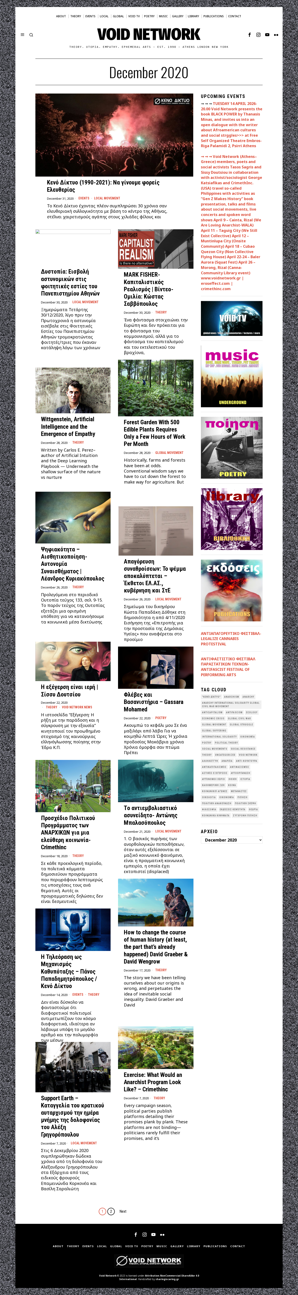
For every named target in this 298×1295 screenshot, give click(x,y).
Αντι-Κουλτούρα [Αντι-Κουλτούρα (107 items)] (246, 761)
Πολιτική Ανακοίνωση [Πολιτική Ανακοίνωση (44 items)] (216, 803)
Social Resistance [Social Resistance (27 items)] (243, 749)
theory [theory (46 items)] (207, 755)
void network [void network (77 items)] (248, 755)
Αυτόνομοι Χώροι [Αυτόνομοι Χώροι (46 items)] (213, 779)
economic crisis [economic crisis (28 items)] (213, 718)
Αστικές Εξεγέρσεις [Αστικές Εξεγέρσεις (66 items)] (214, 773)
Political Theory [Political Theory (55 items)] (226, 742)
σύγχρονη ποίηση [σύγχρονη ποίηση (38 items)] (245, 815)
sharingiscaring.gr (167, 1279)
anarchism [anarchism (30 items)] (231, 697)
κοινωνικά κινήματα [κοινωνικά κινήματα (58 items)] (216, 815)
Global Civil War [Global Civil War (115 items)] (239, 718)
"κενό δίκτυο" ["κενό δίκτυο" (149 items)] (211, 697)
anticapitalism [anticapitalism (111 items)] (212, 712)
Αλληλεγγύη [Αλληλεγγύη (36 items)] (210, 761)
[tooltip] (249, 34)
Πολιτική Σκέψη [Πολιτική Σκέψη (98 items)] (245, 803)
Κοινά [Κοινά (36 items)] (232, 785)
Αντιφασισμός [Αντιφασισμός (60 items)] (239, 767)
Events (83, 198)
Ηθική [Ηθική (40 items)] (233, 779)
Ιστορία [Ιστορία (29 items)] (245, 779)
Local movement (107, 198)
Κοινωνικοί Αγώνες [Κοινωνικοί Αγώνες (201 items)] (214, 791)
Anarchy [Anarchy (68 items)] (248, 697)
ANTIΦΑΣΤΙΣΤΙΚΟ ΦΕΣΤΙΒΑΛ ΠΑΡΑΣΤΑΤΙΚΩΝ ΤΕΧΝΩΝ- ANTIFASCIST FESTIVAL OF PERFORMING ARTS (228, 666)
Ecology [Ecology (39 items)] (251, 712)
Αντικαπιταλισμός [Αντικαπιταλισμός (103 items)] (214, 767)
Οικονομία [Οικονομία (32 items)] (226, 797)
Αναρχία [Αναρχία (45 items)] (227, 761)
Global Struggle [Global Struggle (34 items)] (241, 724)
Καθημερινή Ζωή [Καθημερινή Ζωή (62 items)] (213, 785)
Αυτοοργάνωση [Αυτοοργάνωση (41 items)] (240, 773)
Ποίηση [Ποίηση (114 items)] (242, 797)
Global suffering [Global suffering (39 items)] (214, 730)
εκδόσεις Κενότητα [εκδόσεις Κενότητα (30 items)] (232, 809)
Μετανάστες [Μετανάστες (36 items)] (239, 791)
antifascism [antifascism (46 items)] (234, 712)
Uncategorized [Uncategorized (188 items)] (225, 755)
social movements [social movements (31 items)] (214, 749)
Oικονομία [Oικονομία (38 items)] (247, 736)
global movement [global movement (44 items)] (214, 724)
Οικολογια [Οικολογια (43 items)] (209, 797)
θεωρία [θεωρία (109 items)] (253, 809)
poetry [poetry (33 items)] (206, 742)
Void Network (107, 1275)
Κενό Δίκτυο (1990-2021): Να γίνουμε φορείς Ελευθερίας (103, 186)
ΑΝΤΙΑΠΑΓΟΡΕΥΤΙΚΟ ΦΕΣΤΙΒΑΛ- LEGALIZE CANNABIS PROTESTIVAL (231, 639)
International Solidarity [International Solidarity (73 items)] (219, 736)
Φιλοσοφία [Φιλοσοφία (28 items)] (209, 809)
